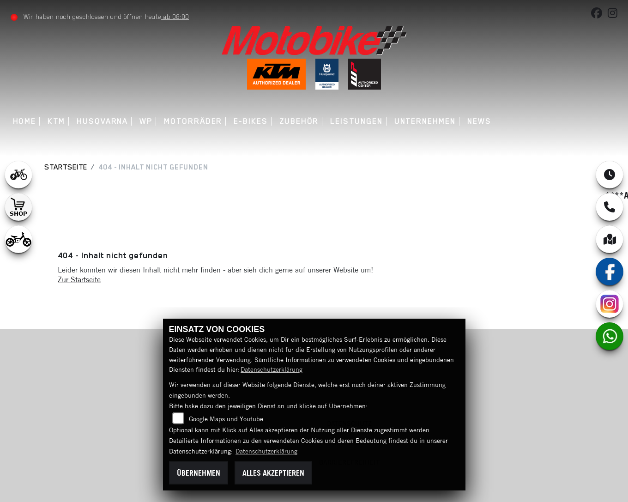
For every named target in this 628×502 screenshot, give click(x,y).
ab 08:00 (175, 16)
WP (145, 121)
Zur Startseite (79, 279)
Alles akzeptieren (273, 473)
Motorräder (193, 121)
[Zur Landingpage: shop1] (18, 207)
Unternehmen (425, 121)
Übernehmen (198, 473)
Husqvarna (102, 121)
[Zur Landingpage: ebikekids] (18, 239)
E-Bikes (250, 121)
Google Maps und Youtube (226, 419)
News (479, 121)
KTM (56, 121)
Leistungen (356, 121)
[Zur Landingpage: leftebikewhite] (18, 174)
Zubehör (299, 121)
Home (24, 121)
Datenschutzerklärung (271, 369)
